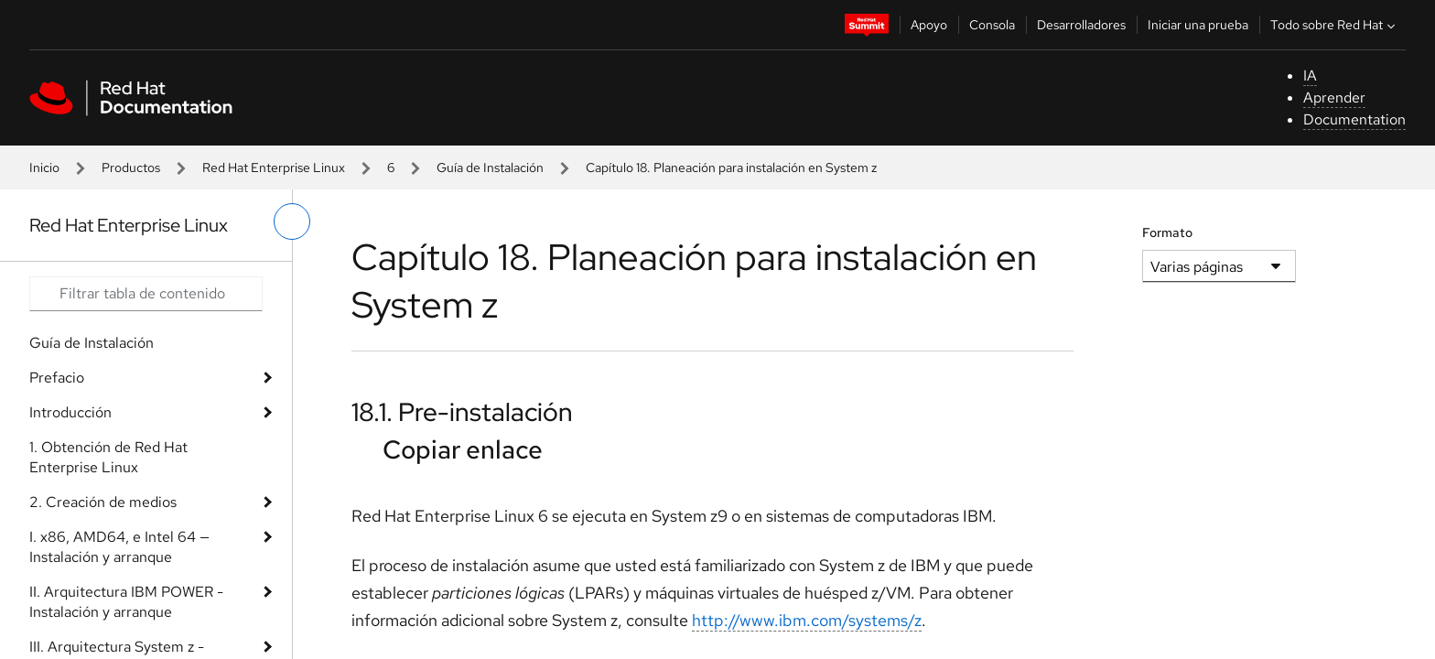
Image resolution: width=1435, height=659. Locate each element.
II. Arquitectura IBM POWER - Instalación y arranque (126, 601)
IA (1310, 75)
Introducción (70, 412)
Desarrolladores (1081, 24)
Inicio (44, 167)
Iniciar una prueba (1198, 24)
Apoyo (929, 24)
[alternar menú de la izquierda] (292, 221)
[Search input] (146, 293)
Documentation (1354, 119)
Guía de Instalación (490, 167)
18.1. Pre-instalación (462, 411)
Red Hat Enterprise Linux (273, 167)
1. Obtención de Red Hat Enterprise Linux (108, 457)
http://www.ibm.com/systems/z (807, 620)
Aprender (1334, 97)
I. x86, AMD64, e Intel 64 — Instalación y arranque (119, 547)
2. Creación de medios (103, 502)
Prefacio (56, 377)
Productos (131, 167)
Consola (992, 24)
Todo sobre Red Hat (1334, 24)
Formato (1167, 232)
